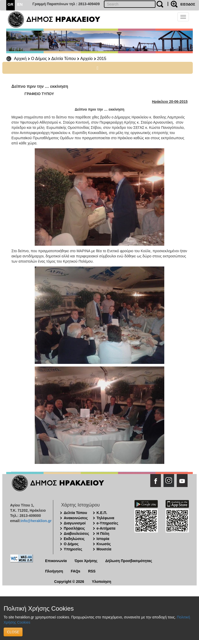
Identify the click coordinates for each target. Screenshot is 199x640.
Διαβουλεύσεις (76, 533)
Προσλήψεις (74, 528)
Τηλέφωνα (105, 518)
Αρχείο (86, 58)
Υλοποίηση (101, 581)
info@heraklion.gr (35, 521)
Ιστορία (103, 539)
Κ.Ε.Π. (102, 513)
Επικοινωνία (56, 561)
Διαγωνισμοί (75, 523)
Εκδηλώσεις (74, 539)
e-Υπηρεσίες (107, 523)
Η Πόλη (103, 533)
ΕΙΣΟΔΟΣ (187, 4)
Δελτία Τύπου (63, 58)
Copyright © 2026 (69, 581)
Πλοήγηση (54, 571)
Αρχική (20, 58)
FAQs (75, 571)
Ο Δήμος (39, 58)
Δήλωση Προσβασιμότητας (128, 561)
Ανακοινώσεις (76, 518)
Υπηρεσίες (73, 549)
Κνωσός (104, 544)
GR (10, 4)
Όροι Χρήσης (86, 561)
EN (20, 4)
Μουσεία (104, 549)
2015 (101, 58)
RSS (92, 571)
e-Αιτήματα (106, 528)
